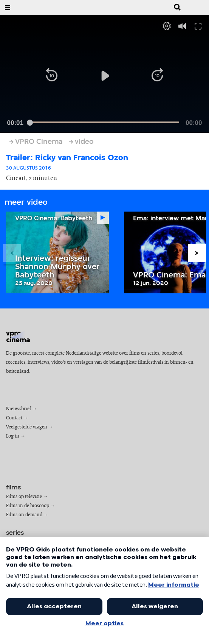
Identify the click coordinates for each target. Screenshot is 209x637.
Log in (12, 436)
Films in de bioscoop (27, 506)
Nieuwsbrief (18, 409)
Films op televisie (24, 497)
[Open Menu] (7, 7)
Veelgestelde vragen (26, 427)
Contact (14, 418)
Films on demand (24, 515)
